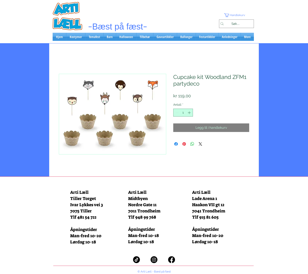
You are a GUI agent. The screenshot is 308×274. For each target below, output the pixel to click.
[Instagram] (154, 259)
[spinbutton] (183, 112)
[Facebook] (171, 259)
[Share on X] (200, 144)
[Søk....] (235, 24)
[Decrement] (176, 112)
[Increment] (189, 112)
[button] (236, 15)
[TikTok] (136, 259)
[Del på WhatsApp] (192, 144)
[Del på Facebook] (176, 144)
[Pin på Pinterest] (184, 144)
